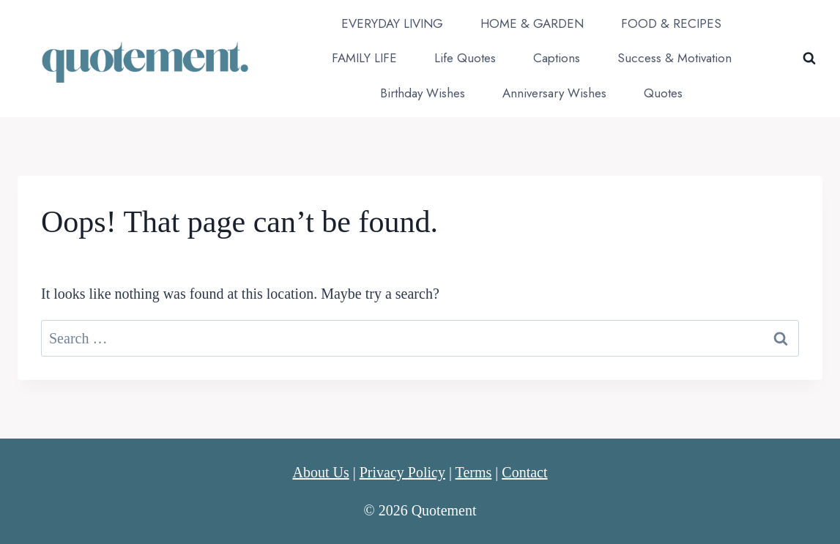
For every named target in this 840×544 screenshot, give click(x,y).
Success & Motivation (674, 58)
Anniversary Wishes (554, 93)
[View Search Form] (809, 58)
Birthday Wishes (422, 93)
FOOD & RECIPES (671, 23)
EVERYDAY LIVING (392, 23)
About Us (320, 472)
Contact (524, 472)
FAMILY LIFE (364, 58)
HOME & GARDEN (532, 23)
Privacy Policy (402, 472)
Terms (474, 472)
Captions (556, 58)
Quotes (663, 93)
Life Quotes (465, 58)
